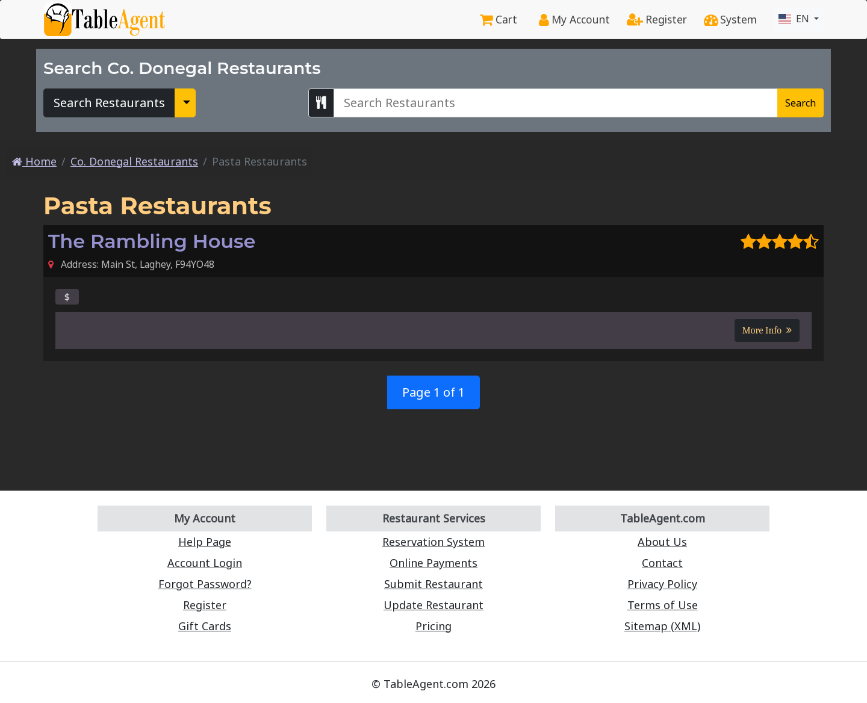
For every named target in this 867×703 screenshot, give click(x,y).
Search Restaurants (109, 102)
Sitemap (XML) (662, 626)
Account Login (204, 563)
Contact (662, 563)
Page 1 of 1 (433, 392)
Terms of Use (662, 605)
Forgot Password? (205, 584)
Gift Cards (204, 626)
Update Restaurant (433, 605)
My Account (574, 19)
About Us (662, 541)
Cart (498, 19)
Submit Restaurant (433, 584)
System (730, 19)
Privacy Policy (662, 584)
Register (657, 19)
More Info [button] (767, 330)
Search (800, 103)
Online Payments (433, 563)
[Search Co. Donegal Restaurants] (556, 102)
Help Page (204, 541)
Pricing (433, 626)
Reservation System (433, 541)
